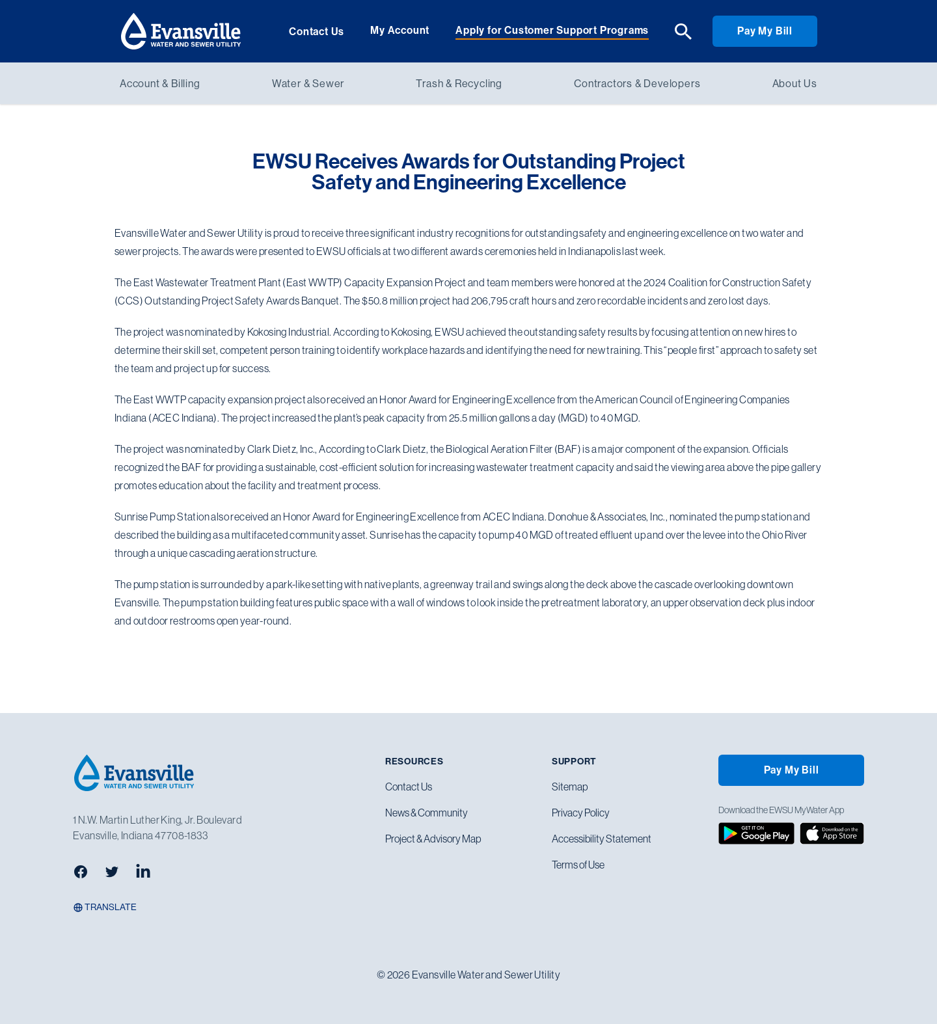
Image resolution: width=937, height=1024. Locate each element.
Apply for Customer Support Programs (552, 30)
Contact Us (316, 31)
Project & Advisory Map (433, 838)
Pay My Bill (765, 31)
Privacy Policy (581, 812)
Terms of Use (578, 864)
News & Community (426, 812)
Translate (105, 907)
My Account (399, 30)
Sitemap (570, 786)
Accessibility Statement (601, 838)
